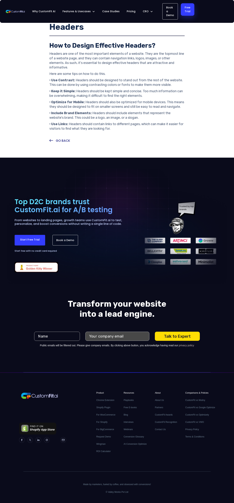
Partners (159, 407)
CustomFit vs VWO (194, 422)
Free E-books (130, 407)
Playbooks (129, 400)
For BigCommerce (105, 429)
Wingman (101, 444)
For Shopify (101, 422)
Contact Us (160, 429)
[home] (15, 11)
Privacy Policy (192, 429)
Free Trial (187, 9)
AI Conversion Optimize (135, 444)
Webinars (128, 429)
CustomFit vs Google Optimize (200, 407)
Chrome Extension (105, 400)
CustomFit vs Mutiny (195, 400)
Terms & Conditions (194, 436)
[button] (79, 11)
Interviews (128, 422)
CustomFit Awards (164, 415)
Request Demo (103, 436)
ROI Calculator (103, 451)
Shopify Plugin (103, 407)
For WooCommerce (105, 415)
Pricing (131, 11)
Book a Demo (170, 11)
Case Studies (111, 11)
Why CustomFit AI (43, 11)
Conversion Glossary (134, 436)
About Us (159, 400)
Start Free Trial (30, 239)
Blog (126, 415)
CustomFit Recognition (166, 422)
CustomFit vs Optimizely (197, 415)
